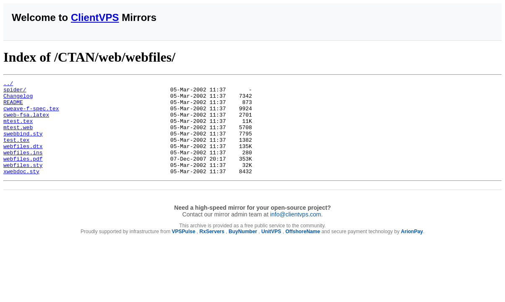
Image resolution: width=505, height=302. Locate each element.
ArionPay (412, 250)
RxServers (212, 250)
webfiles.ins (23, 167)
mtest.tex (18, 129)
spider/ (14, 92)
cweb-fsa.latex (26, 122)
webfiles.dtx (23, 160)
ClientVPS (95, 17)
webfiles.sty (23, 182)
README (13, 107)
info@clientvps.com (295, 233)
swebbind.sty (23, 144)
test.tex (16, 152)
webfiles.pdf (23, 175)
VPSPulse (183, 250)
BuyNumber (243, 250)
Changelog (18, 99)
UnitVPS (271, 250)
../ (8, 84)
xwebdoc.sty (21, 190)
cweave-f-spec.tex (31, 114)
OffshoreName (302, 250)
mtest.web (18, 137)
